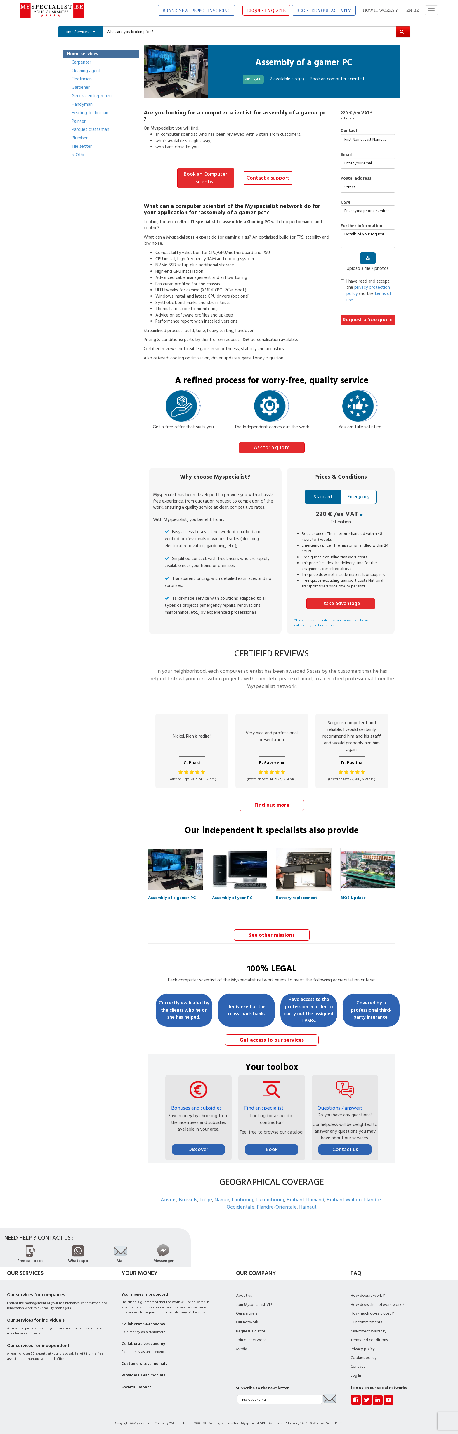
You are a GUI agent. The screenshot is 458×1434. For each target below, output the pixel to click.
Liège (205, 1198)
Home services (82, 54)
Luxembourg (270, 1198)
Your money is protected (145, 1293)
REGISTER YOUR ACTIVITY (323, 10)
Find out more (271, 804)
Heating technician (90, 112)
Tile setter (82, 146)
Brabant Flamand (305, 1198)
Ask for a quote (272, 447)
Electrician (82, 79)
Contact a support (268, 177)
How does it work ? (368, 1295)
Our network (247, 1321)
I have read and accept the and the (366, 290)
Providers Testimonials (143, 1374)
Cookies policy (364, 1357)
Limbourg (242, 1198)
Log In (356, 1375)
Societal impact (136, 1386)
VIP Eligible (253, 79)
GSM (345, 202)
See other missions (272, 934)
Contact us (345, 1148)
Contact (349, 131)
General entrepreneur (92, 96)
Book (272, 1148)
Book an (337, 79)
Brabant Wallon (344, 1198)
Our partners (246, 1312)
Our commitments (366, 1321)
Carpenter (81, 62)
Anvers (168, 1198)
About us (244, 1295)
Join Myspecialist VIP (254, 1303)
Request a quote (251, 1330)
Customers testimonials (144, 1363)
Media (241, 1348)
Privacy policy (363, 1348)
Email (346, 155)
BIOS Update (353, 897)
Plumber (80, 138)
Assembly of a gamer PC (172, 897)
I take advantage (340, 603)
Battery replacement (296, 897)
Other (79, 155)
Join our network (251, 1339)
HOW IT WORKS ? (380, 10)
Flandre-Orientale (277, 1206)
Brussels (188, 1198)
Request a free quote (368, 320)
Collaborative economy (143, 1323)
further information (361, 226)
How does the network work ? (378, 1303)
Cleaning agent (86, 70)
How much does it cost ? (372, 1312)
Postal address (356, 178)
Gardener (81, 87)
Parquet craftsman (90, 129)
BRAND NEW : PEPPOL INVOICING (196, 10)
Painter (79, 121)
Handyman (82, 104)
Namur (221, 1198)
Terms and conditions (369, 1339)
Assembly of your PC (232, 897)
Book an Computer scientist (205, 178)
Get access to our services (272, 1039)
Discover (198, 1148)
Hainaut (308, 1206)
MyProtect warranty (368, 1330)
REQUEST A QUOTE (266, 10)
